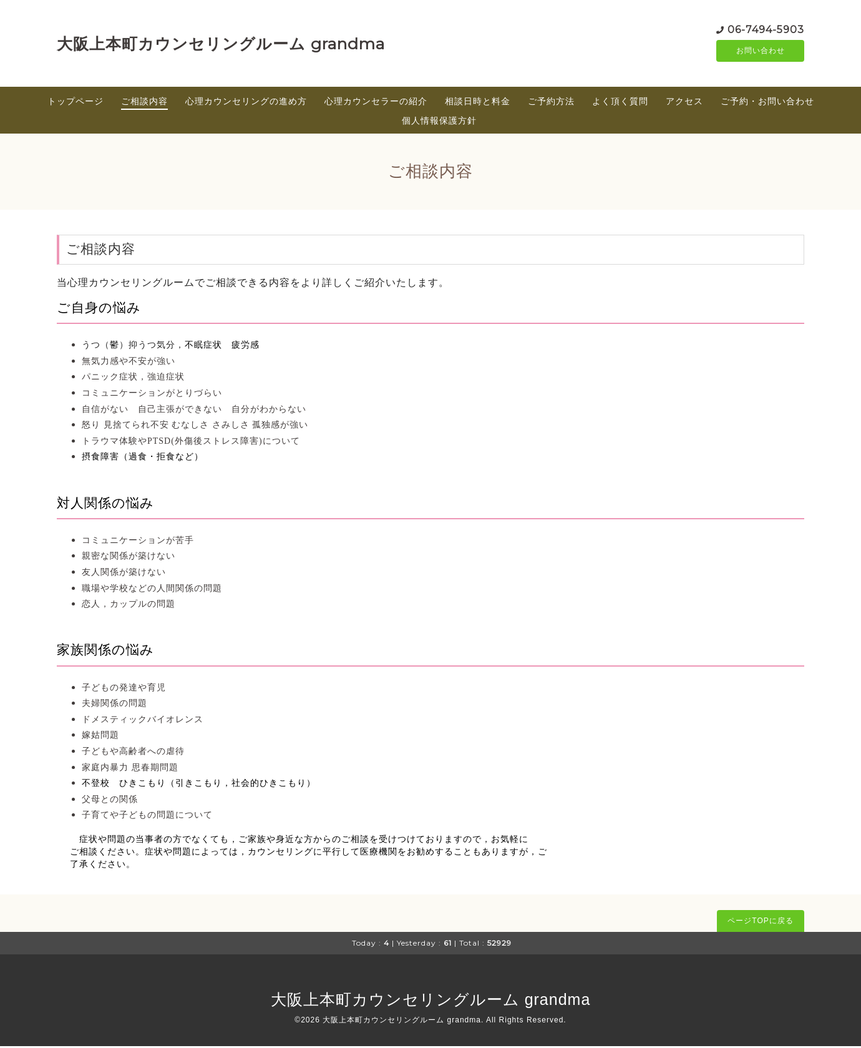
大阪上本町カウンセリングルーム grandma (221, 44)
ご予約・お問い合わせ (767, 103)
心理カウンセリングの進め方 (246, 103)
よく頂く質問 (620, 103)
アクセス (684, 103)
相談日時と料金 (477, 103)
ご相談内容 (144, 103)
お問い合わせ (760, 52)
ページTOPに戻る (760, 922)
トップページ (75, 103)
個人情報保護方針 (439, 122)
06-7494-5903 (765, 30)
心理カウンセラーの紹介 (375, 103)
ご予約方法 (551, 103)
